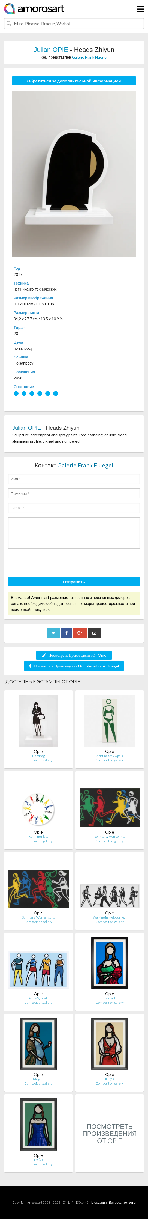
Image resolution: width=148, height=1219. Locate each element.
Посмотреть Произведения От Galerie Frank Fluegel (74, 666)
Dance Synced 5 (38, 998)
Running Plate (38, 836)
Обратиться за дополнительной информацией (74, 80)
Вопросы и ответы (122, 1202)
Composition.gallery (38, 760)
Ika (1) (109, 1079)
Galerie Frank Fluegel (89, 57)
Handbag (38, 756)
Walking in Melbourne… (109, 917)
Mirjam (38, 1079)
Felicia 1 (109, 998)
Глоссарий (99, 1202)
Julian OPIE (51, 49)
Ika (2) (38, 1160)
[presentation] (49, 563)
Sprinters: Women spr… (38, 917)
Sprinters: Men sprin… (109, 836)
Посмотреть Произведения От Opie (74, 655)
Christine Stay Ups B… (109, 756)
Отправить (74, 581)
